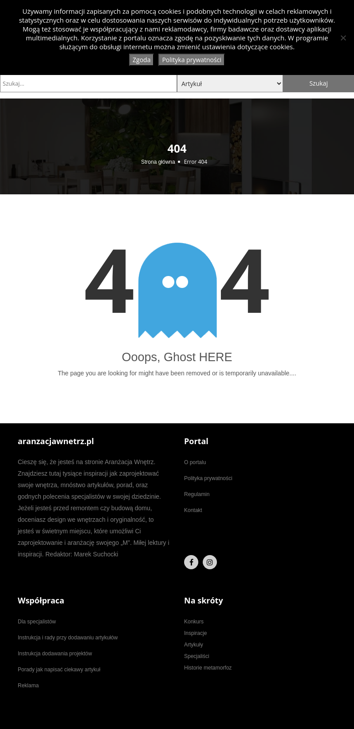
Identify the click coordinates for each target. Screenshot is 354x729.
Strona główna (158, 162)
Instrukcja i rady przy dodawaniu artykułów (68, 637)
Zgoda (141, 59)
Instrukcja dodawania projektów (55, 653)
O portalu (195, 462)
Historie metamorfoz (208, 668)
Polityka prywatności (208, 478)
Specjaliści (196, 656)
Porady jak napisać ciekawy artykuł (59, 669)
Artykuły (193, 645)
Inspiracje (195, 633)
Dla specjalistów (37, 622)
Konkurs (194, 622)
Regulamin (196, 494)
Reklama (28, 685)
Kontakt (193, 510)
